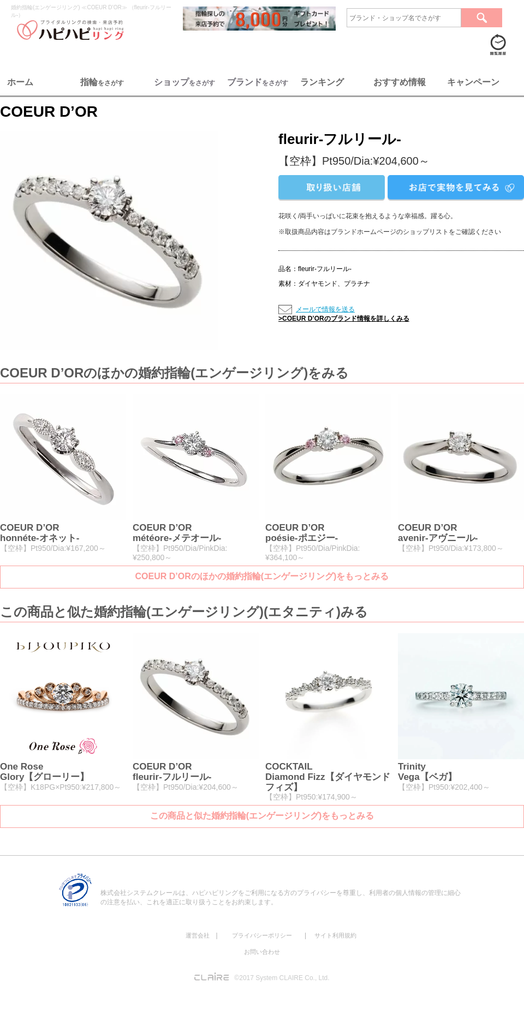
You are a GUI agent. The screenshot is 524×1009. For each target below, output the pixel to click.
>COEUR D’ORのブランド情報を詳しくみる (343, 318)
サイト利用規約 (335, 935)
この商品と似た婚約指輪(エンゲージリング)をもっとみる (262, 815)
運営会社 (198, 935)
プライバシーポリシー (262, 935)
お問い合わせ (262, 951)
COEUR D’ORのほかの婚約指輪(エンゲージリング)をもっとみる (262, 576)
